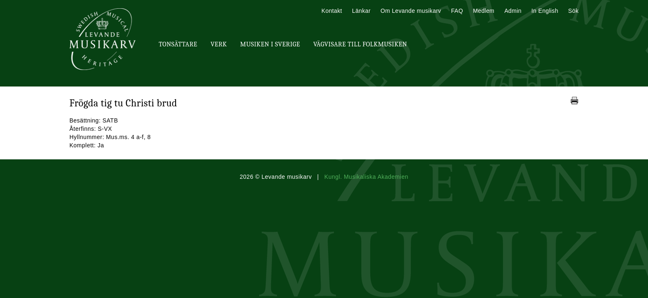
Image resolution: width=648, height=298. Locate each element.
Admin (512, 10)
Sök (573, 10)
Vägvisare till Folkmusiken (360, 44)
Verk (218, 44)
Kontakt (332, 10)
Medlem (483, 10)
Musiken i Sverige (270, 44)
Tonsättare (178, 44)
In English (544, 10)
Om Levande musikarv (411, 10)
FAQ (457, 10)
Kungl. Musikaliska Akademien (366, 176)
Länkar (361, 10)
